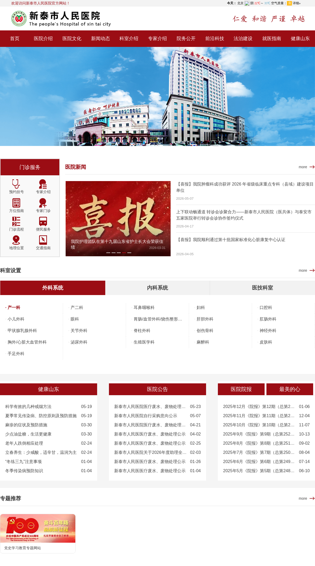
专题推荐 (10, 498)
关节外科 (79, 330)
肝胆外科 (205, 319)
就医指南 (271, 38)
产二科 (77, 307)
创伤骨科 (205, 330)
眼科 (75, 319)
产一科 (14, 307)
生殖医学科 (144, 342)
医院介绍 (43, 38)
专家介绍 (157, 38)
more (303, 167)
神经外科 (268, 330)
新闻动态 (100, 38)
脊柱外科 (142, 330)
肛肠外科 (268, 319)
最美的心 (289, 389)
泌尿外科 (79, 342)
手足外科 (16, 353)
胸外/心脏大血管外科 (27, 342)
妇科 (201, 307)
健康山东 (300, 38)
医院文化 (71, 38)
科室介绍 (128, 38)
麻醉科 (203, 342)
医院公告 (157, 389)
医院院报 (241, 389)
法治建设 (243, 38)
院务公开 (186, 38)
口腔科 (266, 307)
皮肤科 (266, 342)
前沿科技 (214, 38)
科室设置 (10, 270)
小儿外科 (16, 319)
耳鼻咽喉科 (144, 307)
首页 (14, 38)
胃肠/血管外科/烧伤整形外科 (160, 319)
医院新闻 (75, 167)
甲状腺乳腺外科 (22, 330)
